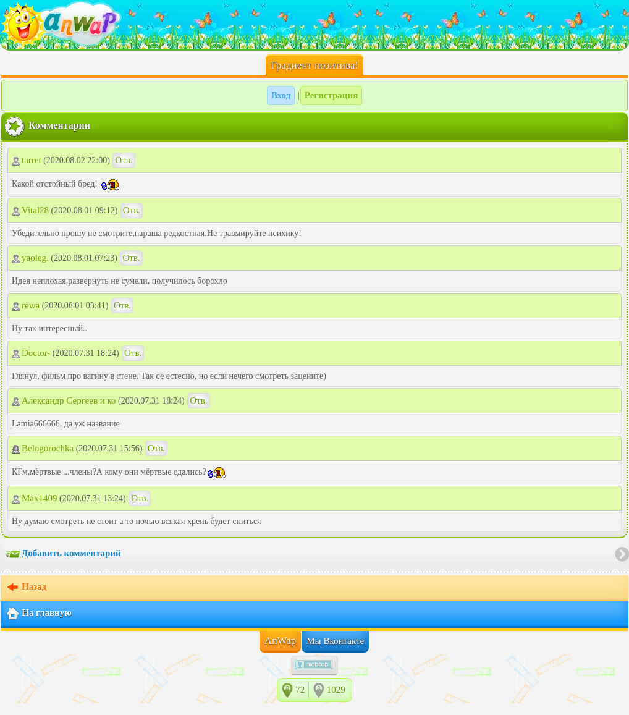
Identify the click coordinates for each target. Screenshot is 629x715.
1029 (336, 690)
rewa (26, 305)
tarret (26, 160)
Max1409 (34, 498)
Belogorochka (43, 448)
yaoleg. (30, 258)
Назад (26, 587)
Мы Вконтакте (335, 641)
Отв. (123, 160)
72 (300, 690)
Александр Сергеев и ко (64, 400)
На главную (39, 613)
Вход (280, 95)
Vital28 (30, 210)
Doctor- (31, 353)
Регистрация (331, 95)
